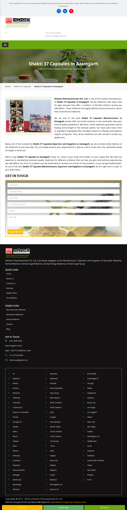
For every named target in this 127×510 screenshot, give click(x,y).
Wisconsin (54, 460)
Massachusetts (19, 470)
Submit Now (15, 232)
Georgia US (17, 422)
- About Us (9, 278)
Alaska (15, 383)
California (16, 398)
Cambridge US (93, 378)
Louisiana (16, 460)
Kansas (15, 451)
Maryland (16, 465)
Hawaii (15, 426)
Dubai (89, 465)
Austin (52, 475)
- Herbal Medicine (12, 319)
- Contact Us (10, 283)
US (14, 373)
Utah (52, 451)
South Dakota (55, 436)
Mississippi (17, 484)
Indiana (15, 441)
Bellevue (53, 479)
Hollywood (91, 393)
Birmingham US (56, 484)
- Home (8, 274)
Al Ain (89, 479)
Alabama (16, 378)
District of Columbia (21, 412)
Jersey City (91, 402)
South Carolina (56, 431)
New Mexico (55, 398)
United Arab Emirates (95, 460)
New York (91, 422)
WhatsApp (63, 507)
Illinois (15, 436)
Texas (52, 446)
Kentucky (16, 455)
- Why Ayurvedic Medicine (15, 309)
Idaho (15, 431)
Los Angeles (92, 412)
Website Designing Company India (70, 502)
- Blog (7, 329)
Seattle (90, 431)
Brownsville (91, 373)
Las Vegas (91, 407)
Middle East (91, 441)
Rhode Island (55, 426)
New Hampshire (56, 388)
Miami (89, 417)
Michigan (16, 475)
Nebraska (54, 378)
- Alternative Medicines (14, 314)
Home (8, 86)
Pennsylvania (55, 422)
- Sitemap (9, 288)
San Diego (91, 426)
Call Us (22, 507)
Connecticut (17, 407)
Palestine (91, 455)
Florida (15, 417)
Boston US (54, 489)
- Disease (9, 324)
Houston (90, 398)
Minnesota (17, 479)
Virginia (53, 455)
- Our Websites (11, 298)
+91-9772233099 (53, 33)
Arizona (16, 388)
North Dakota (55, 407)
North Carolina (56, 402)
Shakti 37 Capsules (22, 86)
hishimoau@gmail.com (55, 36)
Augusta (53, 470)
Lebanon (90, 451)
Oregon (53, 417)
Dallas (89, 388)
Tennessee (54, 441)
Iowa (15, 446)
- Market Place (11, 293)
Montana (53, 373)
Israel (89, 446)
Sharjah (90, 475)
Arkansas (16, 393)
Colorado (16, 402)
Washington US (93, 436)
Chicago (90, 383)
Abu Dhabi (91, 470)
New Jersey (54, 393)
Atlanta (53, 465)
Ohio (52, 412)
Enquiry (105, 507)
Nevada (53, 383)
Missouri (16, 489)
